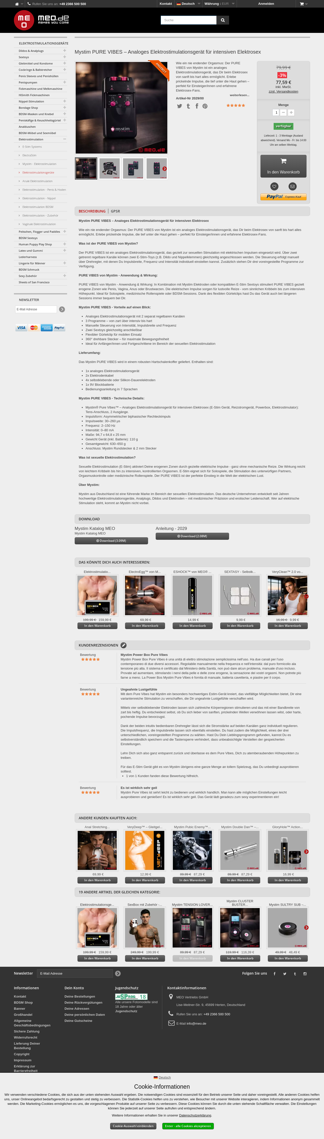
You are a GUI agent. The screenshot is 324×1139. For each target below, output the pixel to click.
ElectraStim (29, 155)
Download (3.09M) (111, 542)
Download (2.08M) (192, 538)
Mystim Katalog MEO (95, 530)
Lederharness (28, 257)
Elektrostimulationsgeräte (38, 172)
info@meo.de (196, 1025)
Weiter (164, 168)
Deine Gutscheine (78, 1022)
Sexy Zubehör (28, 276)
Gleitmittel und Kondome (36, 63)
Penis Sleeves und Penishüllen (38, 76)
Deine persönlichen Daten (85, 1016)
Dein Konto (74, 989)
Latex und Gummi (31, 250)
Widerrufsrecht (25, 1039)
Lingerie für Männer (32, 263)
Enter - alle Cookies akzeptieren (188, 1126)
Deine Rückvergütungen (84, 1004)
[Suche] (222, 20)
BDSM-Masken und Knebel (36, 114)
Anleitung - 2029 (171, 530)
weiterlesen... (239, 95)
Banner (19, 1010)
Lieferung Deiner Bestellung (27, 1047)
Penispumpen (28, 82)
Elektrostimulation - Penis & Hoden (44, 189)
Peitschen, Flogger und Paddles (39, 231)
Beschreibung (92, 212)
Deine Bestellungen (80, 998)
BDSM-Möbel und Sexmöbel (37, 133)
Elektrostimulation (31, 139)
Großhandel (23, 1016)
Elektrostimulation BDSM (37, 207)
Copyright (21, 1056)
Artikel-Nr (183, 98)
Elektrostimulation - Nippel (38, 198)
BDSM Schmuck (29, 269)
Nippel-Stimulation (31, 101)
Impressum (22, 1062)
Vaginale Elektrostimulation (39, 224)
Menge (283, 105)
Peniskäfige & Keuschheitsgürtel (40, 120)
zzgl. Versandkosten (283, 91)
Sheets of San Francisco (34, 282)
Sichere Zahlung (26, 1033)
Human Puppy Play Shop (35, 244)
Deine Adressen (77, 1010)
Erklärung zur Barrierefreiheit (25, 1070)
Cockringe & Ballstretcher (35, 70)
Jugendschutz (126, 1013)
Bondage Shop (28, 108)
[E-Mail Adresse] (36, 309)
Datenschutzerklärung (195, 1115)
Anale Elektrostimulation (37, 181)
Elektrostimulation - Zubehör (40, 215)
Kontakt (166, 4)
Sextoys (24, 57)
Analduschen (27, 126)
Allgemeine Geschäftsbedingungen (32, 1025)
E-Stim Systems (32, 146)
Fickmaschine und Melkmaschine (40, 89)
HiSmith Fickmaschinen (34, 95)
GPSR (115, 212)
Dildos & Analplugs (31, 51)
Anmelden (266, 4)
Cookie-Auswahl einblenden (133, 1126)
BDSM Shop (23, 1004)
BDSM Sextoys (28, 238)
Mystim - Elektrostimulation (39, 164)
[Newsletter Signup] (61, 309)
